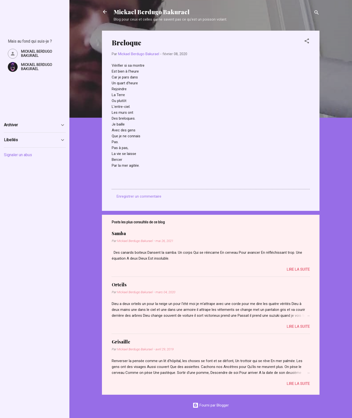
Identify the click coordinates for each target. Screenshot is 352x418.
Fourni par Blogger (211, 405)
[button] (307, 42)
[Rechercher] (316, 13)
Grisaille (121, 342)
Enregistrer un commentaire (139, 196)
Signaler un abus (18, 154)
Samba (119, 233)
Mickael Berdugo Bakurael (151, 12)
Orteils (119, 285)
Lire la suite (298, 269)
